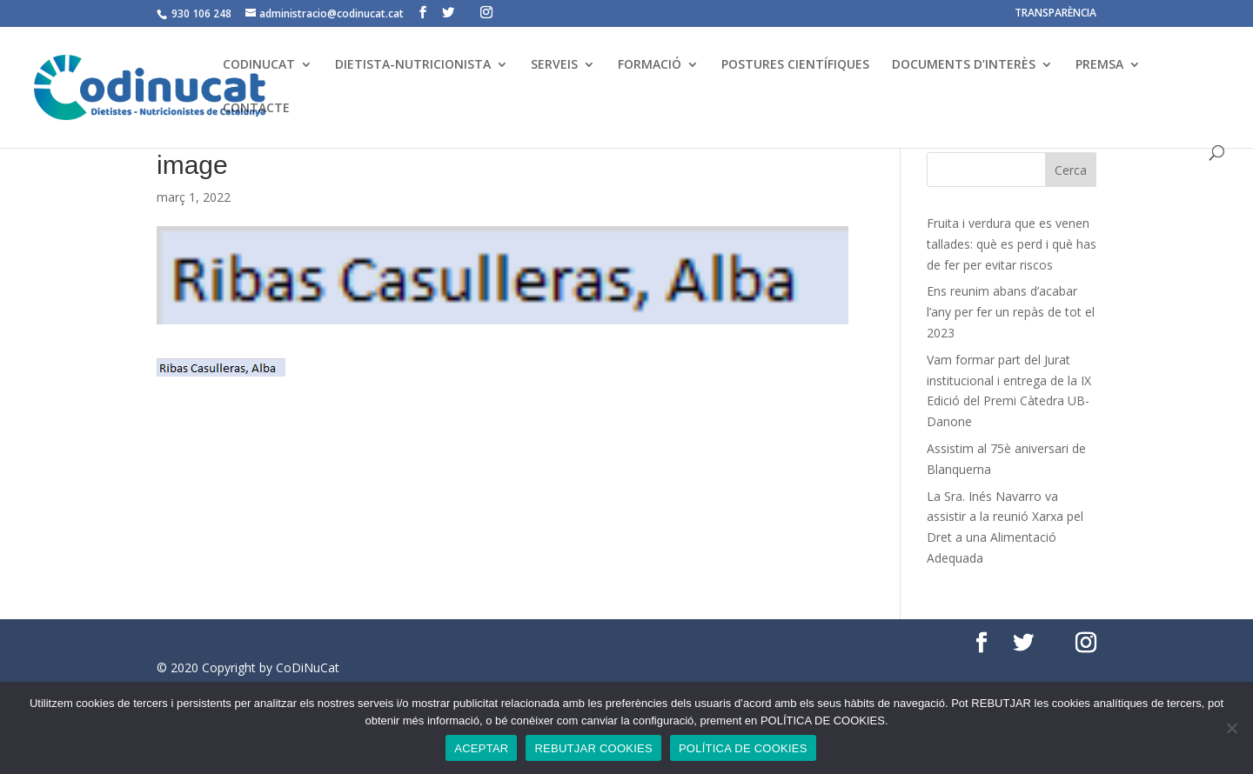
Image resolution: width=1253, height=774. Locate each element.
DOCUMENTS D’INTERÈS (963, 65)
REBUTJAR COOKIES (593, 748)
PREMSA (1099, 65)
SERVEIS (554, 65)
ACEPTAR (481, 748)
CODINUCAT (259, 65)
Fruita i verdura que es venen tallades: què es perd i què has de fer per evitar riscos (1011, 244)
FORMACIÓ (649, 65)
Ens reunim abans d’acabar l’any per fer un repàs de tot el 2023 (1011, 312)
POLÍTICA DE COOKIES (743, 748)
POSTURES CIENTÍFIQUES (795, 65)
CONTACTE (256, 109)
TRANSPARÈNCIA (1055, 14)
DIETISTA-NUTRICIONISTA (413, 65)
